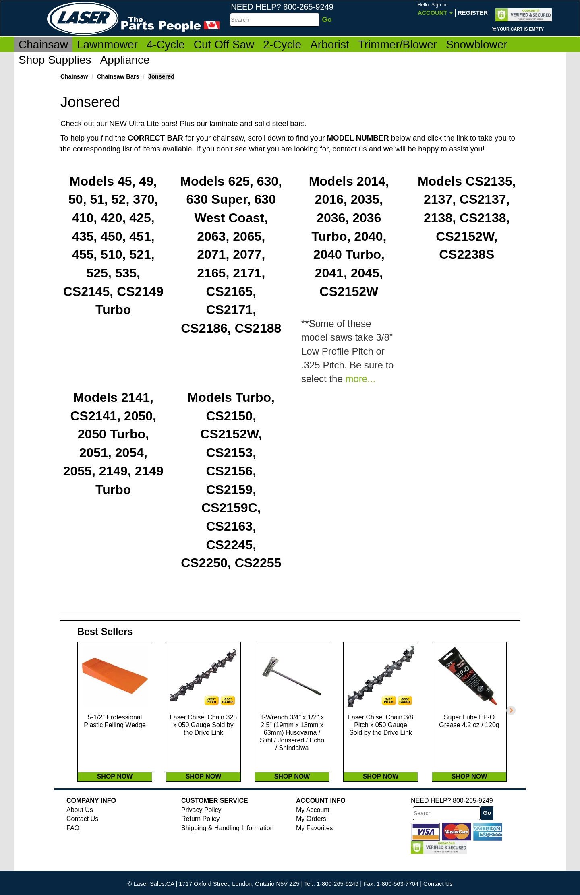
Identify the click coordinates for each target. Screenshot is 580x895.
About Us (79, 826)
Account (435, 9)
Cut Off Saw (224, 44)
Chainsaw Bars (118, 76)
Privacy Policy (201, 826)
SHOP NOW (115, 793)
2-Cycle (282, 44)
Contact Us (82, 835)
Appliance (125, 60)
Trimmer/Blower (397, 44)
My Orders (311, 835)
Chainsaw (43, 44)
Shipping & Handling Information (227, 844)
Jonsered (161, 76)
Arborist (329, 44)
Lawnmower (107, 44)
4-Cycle (166, 44)
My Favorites (314, 844)
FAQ (72, 844)
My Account (312, 826)
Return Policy (200, 835)
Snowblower (477, 44)
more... (360, 379)
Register (473, 13)
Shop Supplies (55, 60)
